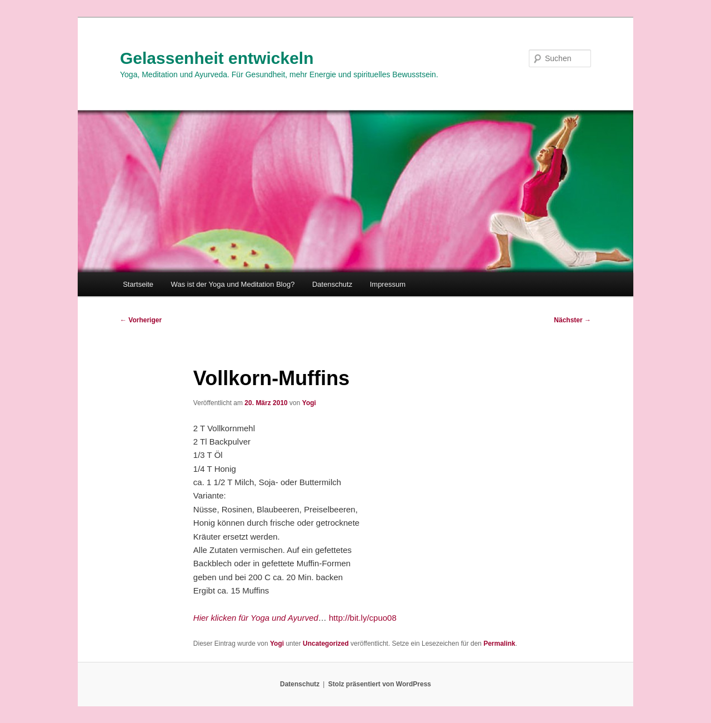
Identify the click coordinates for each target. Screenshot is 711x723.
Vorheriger (141, 320)
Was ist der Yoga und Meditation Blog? (233, 284)
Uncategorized (326, 643)
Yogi (309, 403)
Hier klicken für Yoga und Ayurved (255, 617)
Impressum (387, 284)
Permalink (499, 643)
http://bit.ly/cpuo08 (363, 617)
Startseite (138, 284)
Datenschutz (332, 284)
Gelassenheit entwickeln (216, 58)
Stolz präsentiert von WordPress (379, 684)
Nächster (572, 320)
